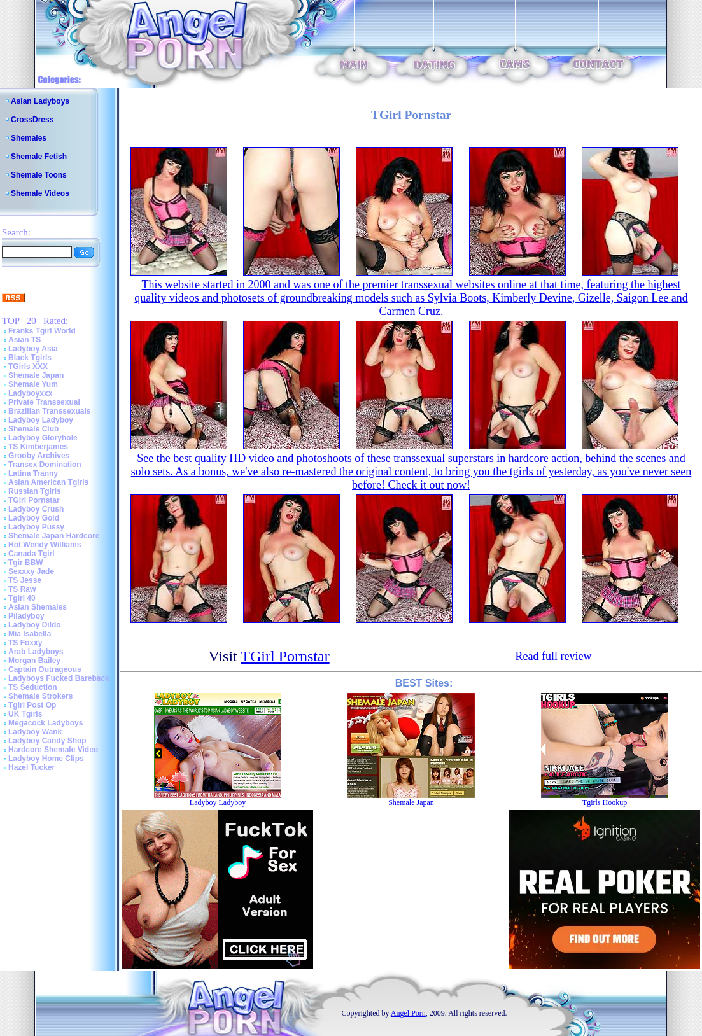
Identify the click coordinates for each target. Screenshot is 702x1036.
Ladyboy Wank (35, 731)
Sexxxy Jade (31, 571)
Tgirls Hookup (604, 802)
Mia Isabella (29, 633)
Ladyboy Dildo (34, 624)
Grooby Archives (38, 455)
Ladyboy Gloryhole (43, 437)
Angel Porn (408, 1013)
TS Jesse (24, 580)
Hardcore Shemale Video (53, 749)
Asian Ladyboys (40, 101)
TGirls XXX (28, 366)
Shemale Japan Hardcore (53, 535)
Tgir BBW (25, 562)
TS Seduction (32, 687)
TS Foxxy (25, 642)
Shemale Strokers (40, 696)
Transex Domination (44, 464)
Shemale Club (33, 428)
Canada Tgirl (31, 553)
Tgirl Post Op (32, 705)
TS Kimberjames (38, 446)
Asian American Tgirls (48, 482)
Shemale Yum (33, 384)
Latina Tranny (33, 473)
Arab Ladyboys (36, 651)
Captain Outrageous (44, 669)
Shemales (28, 138)
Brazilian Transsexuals (49, 411)
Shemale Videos (40, 193)
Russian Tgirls (34, 491)
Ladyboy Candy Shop (47, 740)
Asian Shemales (37, 607)
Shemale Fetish (39, 156)
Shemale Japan (36, 375)
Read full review (553, 656)
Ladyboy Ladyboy (40, 420)
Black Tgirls (30, 357)
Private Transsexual (44, 402)
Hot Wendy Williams (44, 544)
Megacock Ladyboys (45, 722)
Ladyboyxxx (30, 393)
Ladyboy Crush (36, 509)
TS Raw (22, 589)
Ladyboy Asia (33, 348)
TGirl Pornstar (34, 500)
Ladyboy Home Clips (46, 758)
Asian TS (24, 339)
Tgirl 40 (22, 598)
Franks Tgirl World (42, 330)
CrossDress (32, 119)
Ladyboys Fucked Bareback (58, 678)
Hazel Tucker (31, 767)
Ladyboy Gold (33, 518)
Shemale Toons (39, 175)
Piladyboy (26, 616)
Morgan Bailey (34, 660)
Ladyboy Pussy (36, 526)
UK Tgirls (25, 714)
